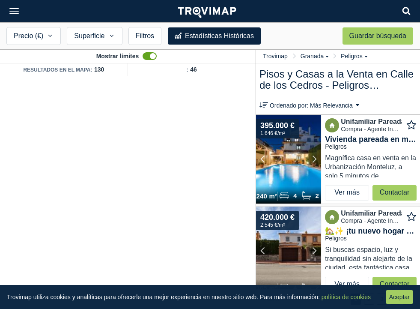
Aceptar (399, 297)
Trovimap (275, 56)
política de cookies (346, 297)
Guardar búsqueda (377, 35)
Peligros (354, 56)
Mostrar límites (117, 56)
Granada (315, 56)
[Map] (128, 193)
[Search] (406, 11)
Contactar (394, 192)
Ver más (347, 192)
